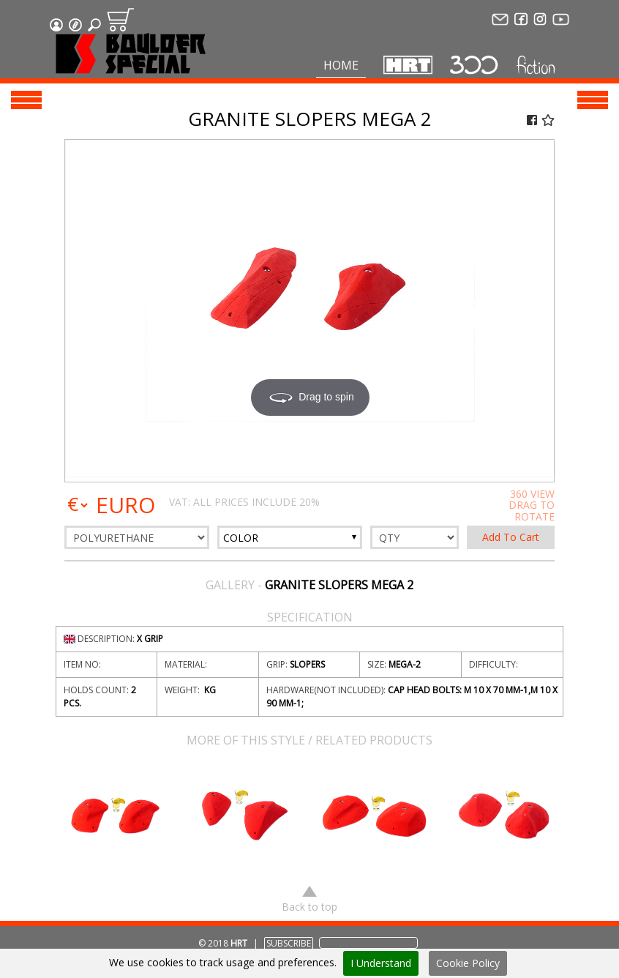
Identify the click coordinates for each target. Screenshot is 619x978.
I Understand (380, 963)
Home (341, 65)
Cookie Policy (468, 963)
